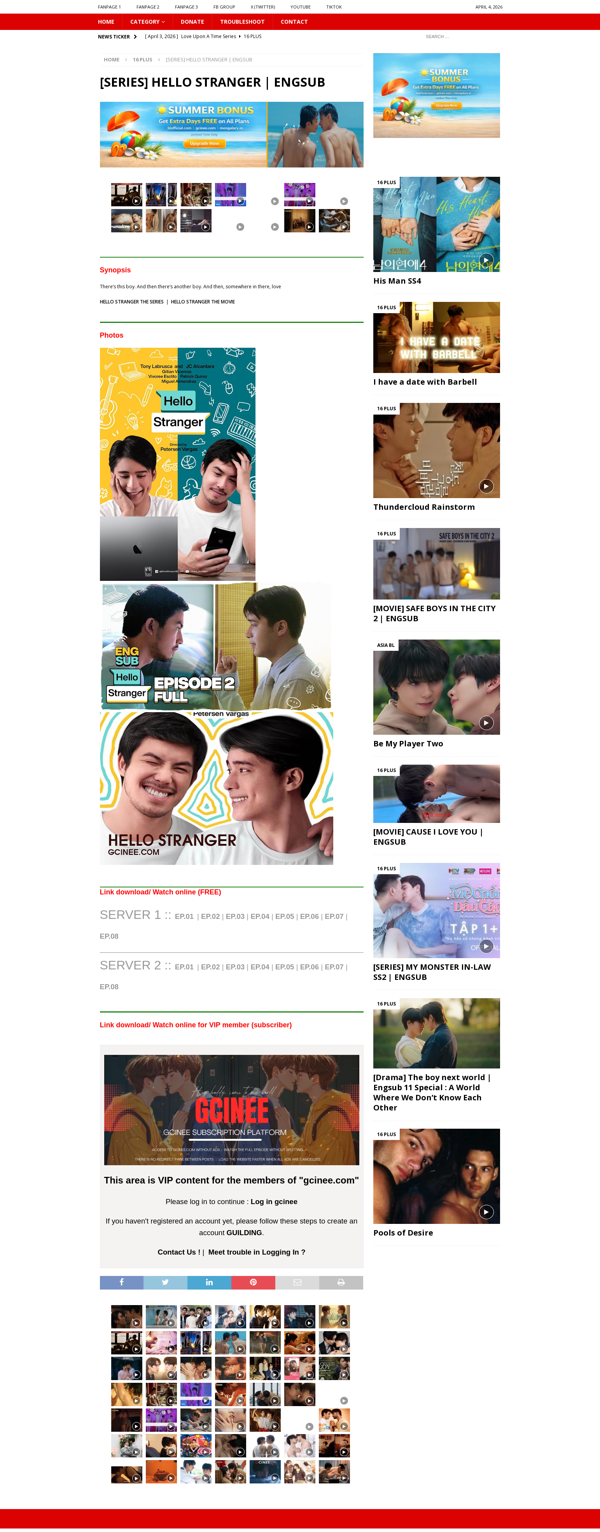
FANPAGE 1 (109, 7)
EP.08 (109, 987)
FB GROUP (224, 7)
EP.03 (235, 916)
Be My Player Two (408, 743)
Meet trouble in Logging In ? (257, 1252)
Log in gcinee (274, 1201)
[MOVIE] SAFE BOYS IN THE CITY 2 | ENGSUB (434, 613)
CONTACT (294, 21)
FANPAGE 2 (147, 7)
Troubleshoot (242, 21)
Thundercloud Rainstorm (424, 507)
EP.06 (309, 916)
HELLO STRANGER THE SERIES (132, 301)
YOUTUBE (300, 7)
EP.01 (184, 916)
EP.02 (210, 916)
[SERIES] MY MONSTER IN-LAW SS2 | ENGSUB (432, 972)
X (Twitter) (263, 7)
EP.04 (259, 916)
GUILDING (244, 1233)
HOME (106, 21)
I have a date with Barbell (425, 381)
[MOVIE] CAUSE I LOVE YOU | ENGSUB (428, 836)
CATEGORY (144, 21)
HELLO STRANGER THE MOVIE (203, 301)
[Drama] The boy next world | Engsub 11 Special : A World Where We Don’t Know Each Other (432, 1092)
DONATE (192, 21)
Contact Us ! (179, 1252)
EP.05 (284, 916)
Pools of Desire (403, 1232)
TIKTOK (334, 7)
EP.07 (334, 916)
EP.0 (109, 936)
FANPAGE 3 (186, 7)
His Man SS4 (397, 280)
